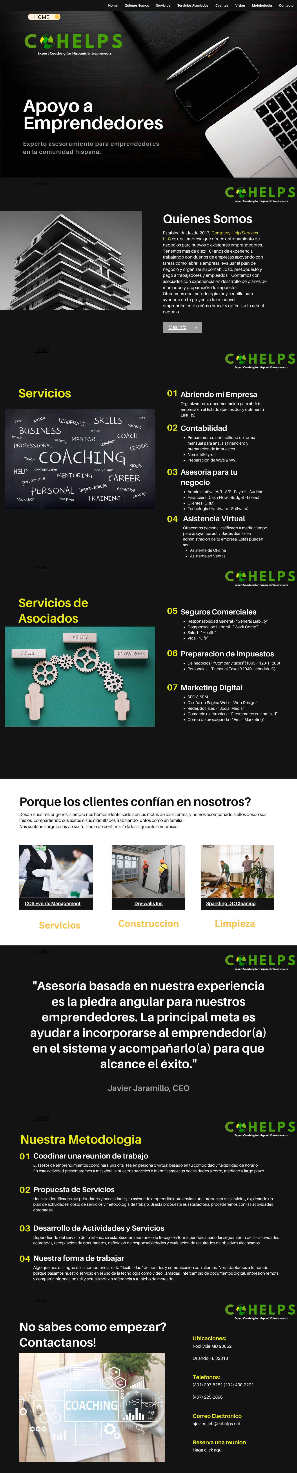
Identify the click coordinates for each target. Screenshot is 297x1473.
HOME (41, 183)
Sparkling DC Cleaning (231, 903)
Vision (240, 5)
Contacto (286, 5)
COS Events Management (52, 903)
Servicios (163, 5)
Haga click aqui (208, 1450)
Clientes (221, 5)
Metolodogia (262, 5)
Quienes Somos (137, 5)
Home (113, 5)
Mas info (177, 327)
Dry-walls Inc (149, 903)
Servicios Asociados (192, 5)
